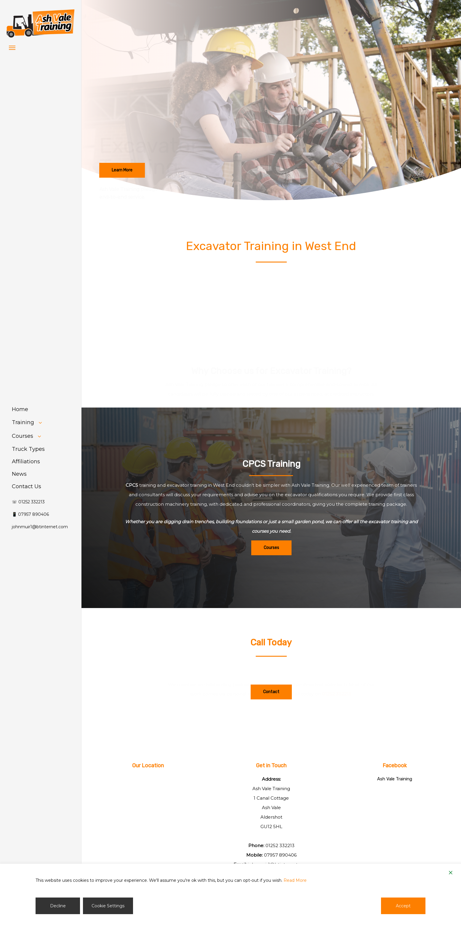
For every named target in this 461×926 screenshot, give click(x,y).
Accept (403, 906)
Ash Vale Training (394, 779)
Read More (295, 880)
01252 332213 (336, 689)
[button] (12, 47)
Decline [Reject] (58, 906)
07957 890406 (280, 855)
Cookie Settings (108, 906)
